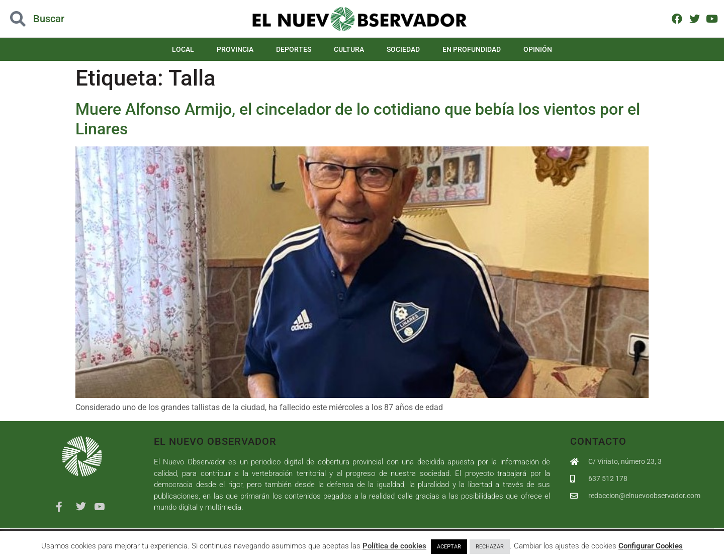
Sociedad (403, 49)
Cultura (349, 49)
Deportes (293, 49)
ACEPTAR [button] (449, 546)
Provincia (235, 49)
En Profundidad (471, 49)
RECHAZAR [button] (490, 546)
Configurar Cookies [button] (650, 545)
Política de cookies (394, 545)
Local (183, 49)
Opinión (537, 49)
